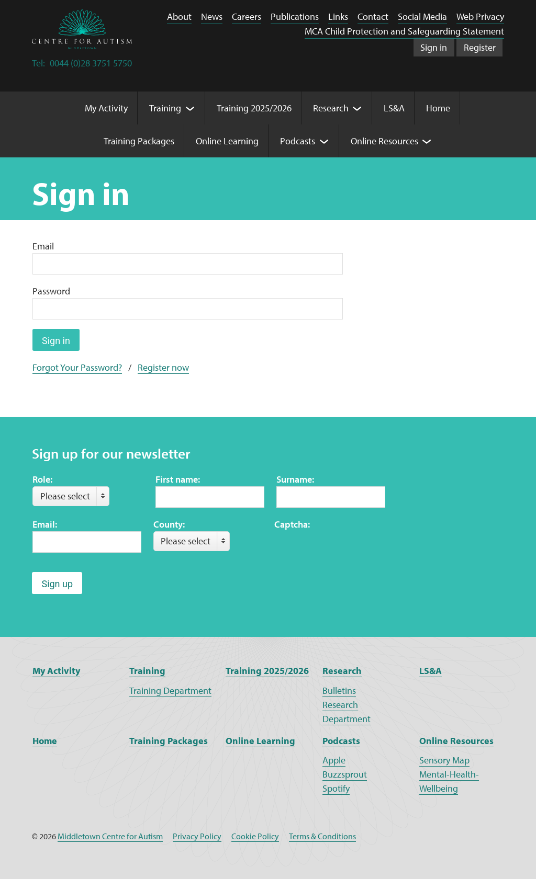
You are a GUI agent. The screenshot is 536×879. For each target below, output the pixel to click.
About (179, 16)
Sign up (57, 583)
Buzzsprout (344, 774)
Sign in (433, 47)
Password (51, 291)
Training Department (170, 690)
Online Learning (260, 741)
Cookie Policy (255, 836)
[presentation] (353, 551)
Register (480, 47)
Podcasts (341, 741)
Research (342, 671)
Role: (42, 479)
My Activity (56, 671)
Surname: (295, 479)
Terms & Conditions (322, 836)
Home (44, 741)
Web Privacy (480, 16)
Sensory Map (444, 760)
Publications (295, 16)
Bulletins (339, 690)
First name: (177, 479)
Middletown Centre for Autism (110, 836)
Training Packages (168, 741)
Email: (44, 524)
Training (147, 671)
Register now (163, 367)
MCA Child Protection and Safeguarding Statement (404, 31)
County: (169, 524)
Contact (373, 16)
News (211, 16)
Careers (246, 16)
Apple (333, 760)
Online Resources (456, 741)
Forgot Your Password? (77, 367)
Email (43, 246)
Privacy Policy (197, 836)
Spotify (336, 788)
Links (338, 16)
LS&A (430, 671)
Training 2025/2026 (267, 671)
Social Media (422, 16)
